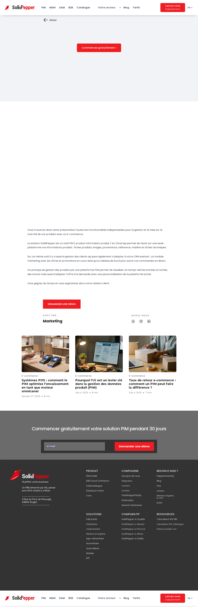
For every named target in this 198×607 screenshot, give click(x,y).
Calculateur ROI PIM (167, 519)
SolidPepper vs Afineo (132, 534)
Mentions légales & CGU (165, 497)
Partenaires (127, 500)
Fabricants (91, 519)
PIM (43, 7)
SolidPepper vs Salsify (132, 538)
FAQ (159, 486)
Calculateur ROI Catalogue (170, 524)
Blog (126, 7)
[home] (22, 7)
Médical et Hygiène (96, 534)
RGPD (159, 503)
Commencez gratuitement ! (99, 47)
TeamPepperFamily (131, 495)
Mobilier (90, 553)
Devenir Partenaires (132, 505)
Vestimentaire (93, 529)
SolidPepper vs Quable (133, 519)
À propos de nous (131, 476)
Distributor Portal (94, 491)
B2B (70, 7)
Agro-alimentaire (95, 538)
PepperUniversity (165, 476)
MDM (52, 7)
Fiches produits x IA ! (167, 529)
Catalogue (83, 7)
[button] (107, 7)
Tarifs (136, 7)
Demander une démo (62, 304)
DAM (62, 7)
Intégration (127, 481)
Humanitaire (92, 543)
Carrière (126, 486)
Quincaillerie (92, 548)
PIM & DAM (91, 476)
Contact (125, 490)
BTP (88, 558)
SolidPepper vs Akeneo (133, 524)
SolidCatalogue (94, 486)
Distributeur (92, 524)
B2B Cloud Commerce (97, 481)
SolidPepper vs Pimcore (133, 529)
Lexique (160, 491)
